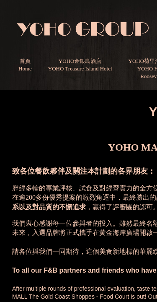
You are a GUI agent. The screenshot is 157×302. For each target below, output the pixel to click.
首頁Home (25, 65)
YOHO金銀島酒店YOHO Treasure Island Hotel (80, 65)
